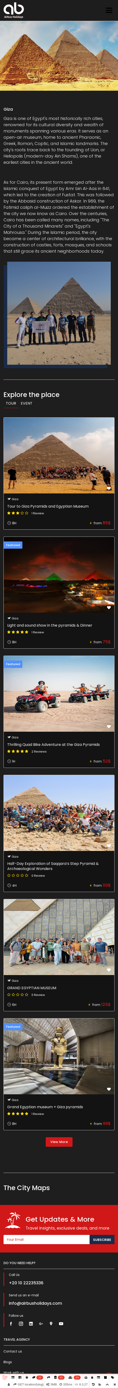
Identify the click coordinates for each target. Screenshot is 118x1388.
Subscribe (102, 1239)
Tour (11, 403)
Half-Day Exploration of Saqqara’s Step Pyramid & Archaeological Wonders (53, 866)
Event (26, 403)
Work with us (13, 1372)
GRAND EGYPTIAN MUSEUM (31, 988)
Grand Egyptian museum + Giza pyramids (45, 1107)
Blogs (7, 1362)
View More (59, 1142)
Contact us (12, 1351)
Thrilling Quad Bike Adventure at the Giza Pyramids (53, 744)
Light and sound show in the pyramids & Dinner (49, 625)
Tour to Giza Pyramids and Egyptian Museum (48, 506)
